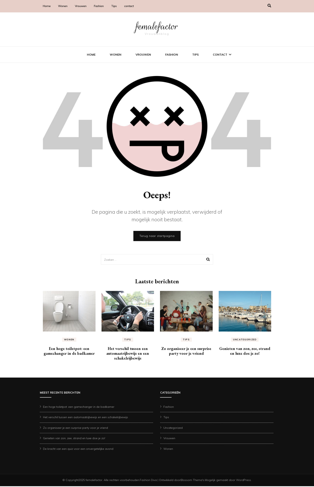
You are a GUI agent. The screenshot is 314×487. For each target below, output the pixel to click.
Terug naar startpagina (157, 236)
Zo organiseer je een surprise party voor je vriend (186, 352)
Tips (114, 6)
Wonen (62, 6)
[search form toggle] (269, 6)
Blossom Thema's (192, 481)
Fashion (99, 6)
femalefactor (157, 26)
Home (47, 6)
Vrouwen (81, 6)
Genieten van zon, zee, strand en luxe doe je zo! (244, 352)
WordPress (243, 481)
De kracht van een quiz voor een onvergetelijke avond (78, 449)
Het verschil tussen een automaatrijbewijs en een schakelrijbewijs (127, 354)
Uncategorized (245, 340)
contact (129, 6)
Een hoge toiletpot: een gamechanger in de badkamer (69, 352)
